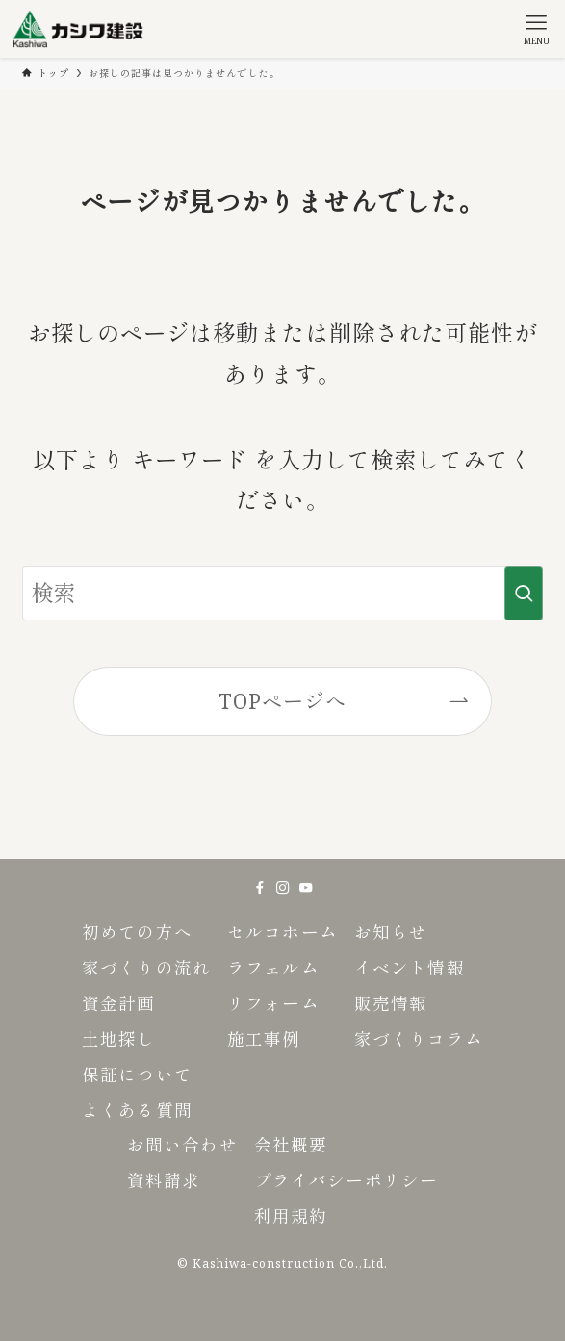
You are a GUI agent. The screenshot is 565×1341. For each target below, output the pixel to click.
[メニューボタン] (536, 29)
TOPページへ (282, 701)
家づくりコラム (418, 1038)
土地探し (118, 1038)
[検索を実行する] (523, 593)
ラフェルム (273, 967)
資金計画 (118, 1003)
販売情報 (390, 1003)
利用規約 (290, 1215)
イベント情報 (409, 967)
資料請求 (163, 1180)
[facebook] (260, 888)
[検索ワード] (282, 593)
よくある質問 (137, 1110)
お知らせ (390, 932)
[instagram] (283, 888)
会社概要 (290, 1144)
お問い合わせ (182, 1144)
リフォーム (273, 1003)
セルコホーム (282, 932)
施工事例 (263, 1038)
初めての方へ (137, 932)
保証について (137, 1074)
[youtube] (306, 888)
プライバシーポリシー (346, 1180)
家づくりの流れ (146, 967)
